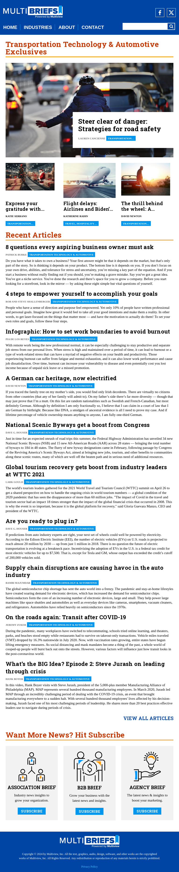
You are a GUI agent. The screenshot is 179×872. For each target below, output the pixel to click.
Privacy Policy (89, 866)
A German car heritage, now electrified (61, 378)
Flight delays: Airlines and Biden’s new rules (87, 206)
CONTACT (93, 27)
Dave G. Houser (16, 432)
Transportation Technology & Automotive (61, 254)
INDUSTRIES (38, 27)
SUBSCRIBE (31, 811)
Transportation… (121, 138)
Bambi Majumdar (18, 582)
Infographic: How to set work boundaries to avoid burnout (88, 331)
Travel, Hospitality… (81, 223)
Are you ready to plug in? (42, 521)
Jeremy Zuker (16, 624)
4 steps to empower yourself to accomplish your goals (82, 293)
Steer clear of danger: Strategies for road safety (119, 125)
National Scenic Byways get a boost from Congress (78, 425)
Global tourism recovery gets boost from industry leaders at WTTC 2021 (86, 470)
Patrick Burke (16, 254)
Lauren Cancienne (91, 138)
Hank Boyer (14, 679)
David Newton (131, 216)
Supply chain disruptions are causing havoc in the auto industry (84, 571)
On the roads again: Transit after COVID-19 (66, 617)
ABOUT (67, 27)
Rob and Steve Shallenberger (28, 301)
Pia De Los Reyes (17, 339)
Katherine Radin (75, 216)
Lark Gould (14, 482)
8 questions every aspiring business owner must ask (80, 247)
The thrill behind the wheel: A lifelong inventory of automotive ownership (143, 206)
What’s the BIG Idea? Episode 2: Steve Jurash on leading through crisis (85, 667)
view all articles (148, 718)
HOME (10, 27)
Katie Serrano (16, 216)
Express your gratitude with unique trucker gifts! (23, 206)
